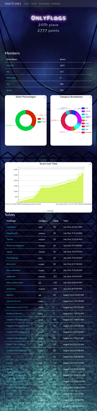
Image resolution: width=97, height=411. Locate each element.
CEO (8, 356)
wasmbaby (11, 227)
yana (8, 406)
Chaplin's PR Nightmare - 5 (18, 350)
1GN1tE (10, 65)
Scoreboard (44, 3)
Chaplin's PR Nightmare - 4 (18, 326)
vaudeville (10, 276)
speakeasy (11, 288)
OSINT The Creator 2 (15, 344)
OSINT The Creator (15, 381)
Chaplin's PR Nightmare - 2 (18, 319)
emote (9, 369)
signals (9, 251)
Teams (34, 3)
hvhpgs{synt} (11, 233)
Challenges (55, 3)
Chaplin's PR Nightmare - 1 (18, 332)
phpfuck (10, 295)
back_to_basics (13, 400)
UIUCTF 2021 (13, 3)
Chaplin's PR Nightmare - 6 (18, 375)
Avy (8, 71)
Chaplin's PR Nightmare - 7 (18, 387)
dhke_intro (11, 264)
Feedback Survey (13, 313)
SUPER (9, 393)
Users (26, 3)
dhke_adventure (13, 270)
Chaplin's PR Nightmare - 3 (18, 338)
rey (7, 84)
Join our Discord (13, 301)
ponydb (9, 363)
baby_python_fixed (14, 282)
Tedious (9, 239)
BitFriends (11, 78)
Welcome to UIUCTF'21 (17, 307)
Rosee (9, 90)
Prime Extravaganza (15, 245)
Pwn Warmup (12, 258)
